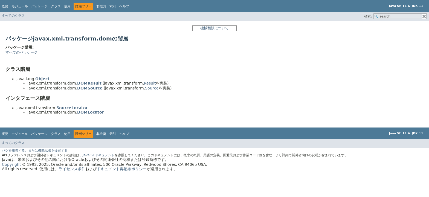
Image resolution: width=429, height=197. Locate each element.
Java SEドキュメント (99, 155)
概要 (5, 6)
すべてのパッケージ (21, 52)
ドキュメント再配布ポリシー (122, 169)
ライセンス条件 (72, 169)
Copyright (11, 164)
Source (152, 88)
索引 (112, 6)
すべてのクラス (13, 16)
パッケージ (39, 6)
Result (150, 83)
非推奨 (101, 6)
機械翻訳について (214, 28)
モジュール (19, 6)
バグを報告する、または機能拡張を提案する (35, 150)
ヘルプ (124, 6)
